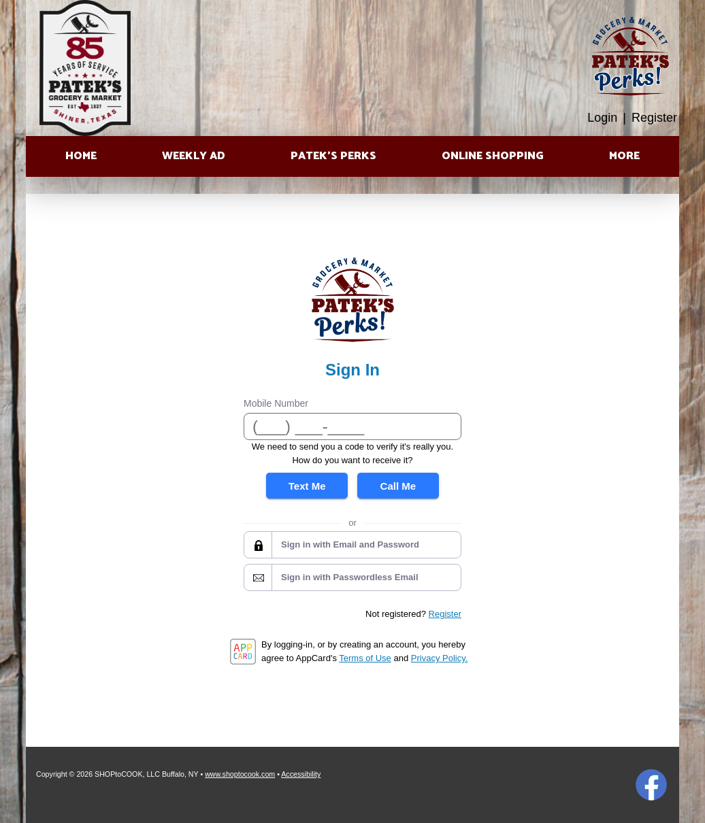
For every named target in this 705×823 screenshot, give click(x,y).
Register (654, 117)
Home (81, 156)
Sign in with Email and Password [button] (350, 544)
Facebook (651, 785)
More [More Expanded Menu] (624, 156)
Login (602, 117)
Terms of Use (365, 658)
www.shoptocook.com (240, 774)
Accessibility (301, 774)
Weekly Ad (193, 156)
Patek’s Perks (333, 156)
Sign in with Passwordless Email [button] (350, 577)
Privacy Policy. (439, 658)
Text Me (307, 486)
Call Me (398, 486)
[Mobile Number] (352, 426)
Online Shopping (493, 156)
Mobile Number (276, 403)
